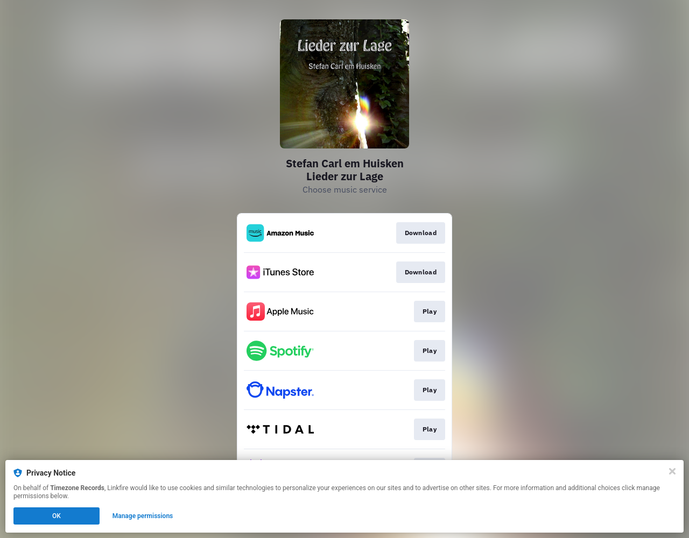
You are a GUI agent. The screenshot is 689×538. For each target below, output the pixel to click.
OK (56, 516)
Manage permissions (143, 516)
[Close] (672, 471)
